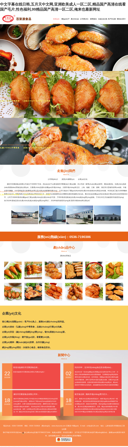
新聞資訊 (93, 19)
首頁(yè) (56, 19)
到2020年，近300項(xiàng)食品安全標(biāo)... (94, 367)
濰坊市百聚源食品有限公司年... (26, 394)
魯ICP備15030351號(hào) (12, 432)
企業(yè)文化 (82, 179)
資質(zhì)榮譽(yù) (68, 179)
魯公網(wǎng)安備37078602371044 (36, 432)
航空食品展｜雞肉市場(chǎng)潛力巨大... (92, 394)
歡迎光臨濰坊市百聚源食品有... (26, 367)
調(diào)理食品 (65, 256)
